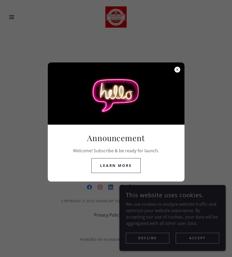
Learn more (116, 165)
